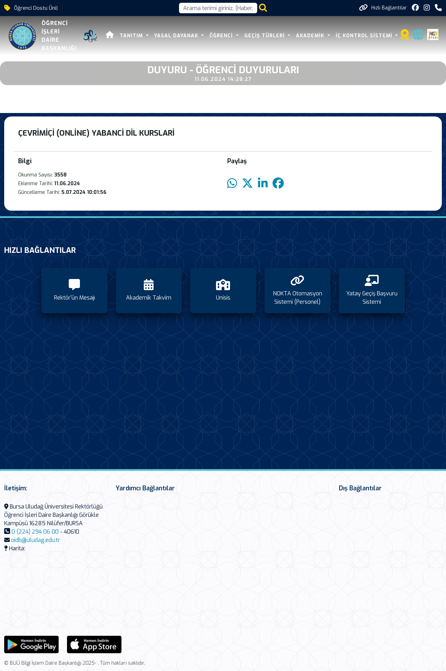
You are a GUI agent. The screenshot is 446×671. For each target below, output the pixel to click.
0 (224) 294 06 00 (35, 531)
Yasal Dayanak (177, 35)
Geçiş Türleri (265, 35)
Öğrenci (222, 35)
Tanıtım (132, 35)
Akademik (311, 35)
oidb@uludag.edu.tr (35, 540)
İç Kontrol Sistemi (365, 35)
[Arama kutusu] (218, 8)
